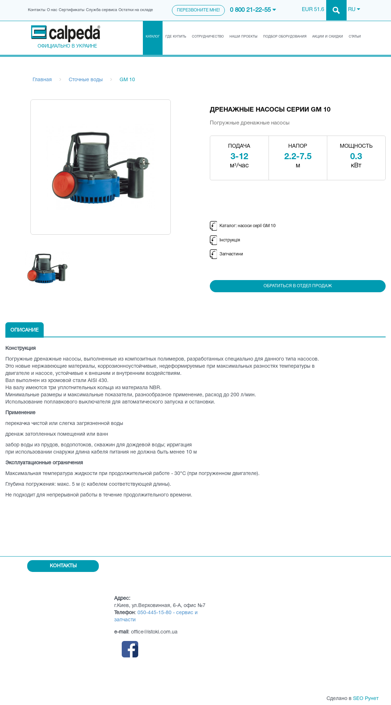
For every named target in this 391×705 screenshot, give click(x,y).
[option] (47, 268)
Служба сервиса (101, 10)
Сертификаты (72, 10)
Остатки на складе (136, 10)
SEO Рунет (365, 698)
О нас (52, 10)
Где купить (175, 36)
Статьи (355, 36)
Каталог (153, 36)
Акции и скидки (327, 36)
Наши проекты (243, 36)
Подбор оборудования (284, 36)
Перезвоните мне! (198, 10)
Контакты (36, 10)
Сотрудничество (208, 36)
